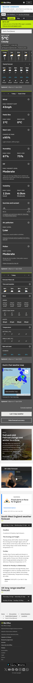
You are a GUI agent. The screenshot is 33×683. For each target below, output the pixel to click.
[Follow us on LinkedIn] (23, 669)
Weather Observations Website (9, 631)
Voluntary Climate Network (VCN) (9, 634)
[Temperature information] (30, 327)
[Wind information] (30, 296)
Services (3, 642)
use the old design (23, 14)
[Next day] (8, 93)
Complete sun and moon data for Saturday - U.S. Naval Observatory (16, 215)
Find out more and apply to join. (12, 26)
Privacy (3, 657)
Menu (29, 2)
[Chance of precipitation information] (28, 130)
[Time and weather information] (30, 284)
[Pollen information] (28, 246)
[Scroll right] (29, 64)
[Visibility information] (28, 186)
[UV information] (28, 164)
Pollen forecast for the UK (10, 263)
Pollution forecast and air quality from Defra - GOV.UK (16, 238)
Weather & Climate (6, 637)
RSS (2, 659)
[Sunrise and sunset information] (28, 203)
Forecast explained (26, 407)
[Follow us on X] (5, 669)
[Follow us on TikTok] (16, 669)
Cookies (3, 652)
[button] (16, 380)
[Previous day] (4, 93)
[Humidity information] (28, 149)
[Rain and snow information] (30, 346)
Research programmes (7, 640)
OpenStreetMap (26, 394)
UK (24, 18)
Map (18, 18)
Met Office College (6, 625)
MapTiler (20, 394)
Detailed (11, 18)
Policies (3, 648)
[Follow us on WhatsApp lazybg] (27, 669)
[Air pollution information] (28, 222)
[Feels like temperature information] (28, 115)
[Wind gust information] (28, 99)
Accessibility (4, 650)
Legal (2, 655)
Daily (4, 18)
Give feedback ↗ (11, 14)
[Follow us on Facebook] (13, 669)
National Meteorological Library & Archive (11, 628)
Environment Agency (10, 508)
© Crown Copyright (16, 673)
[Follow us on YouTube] (9, 669)
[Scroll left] (25, 64)
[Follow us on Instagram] (20, 669)
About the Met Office (6, 645)
